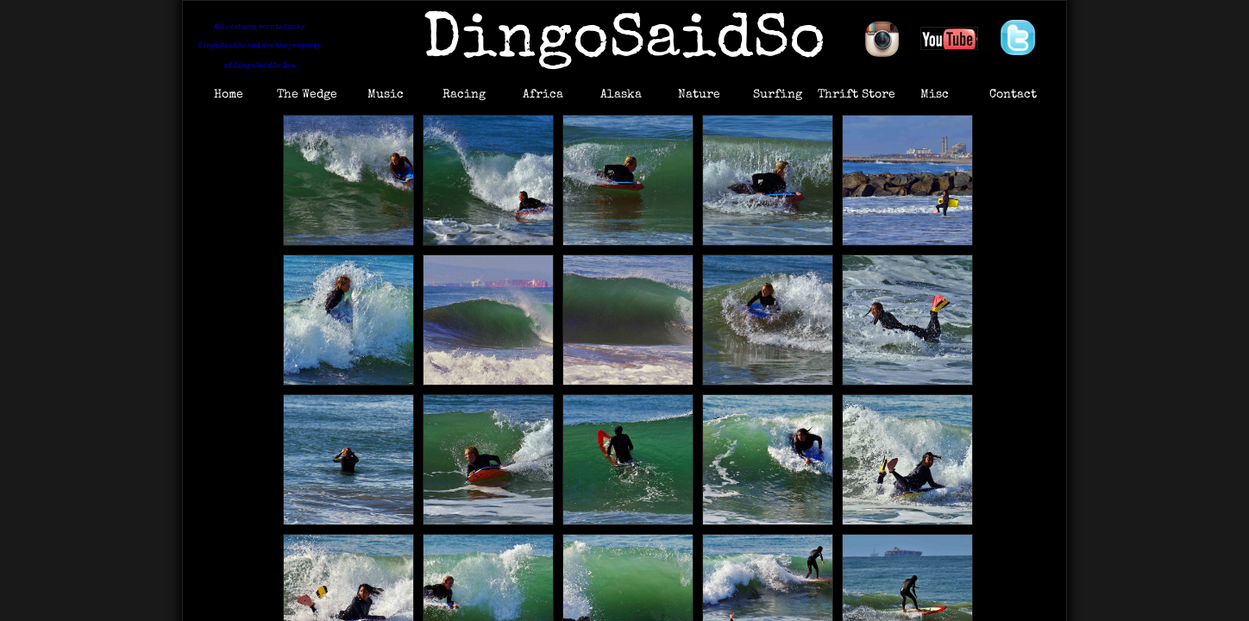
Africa (543, 95)
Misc (934, 95)
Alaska (621, 95)
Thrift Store (856, 95)
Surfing (777, 95)
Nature (699, 95)
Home (228, 95)
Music (385, 95)
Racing (464, 95)
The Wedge (307, 95)
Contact (1013, 95)
